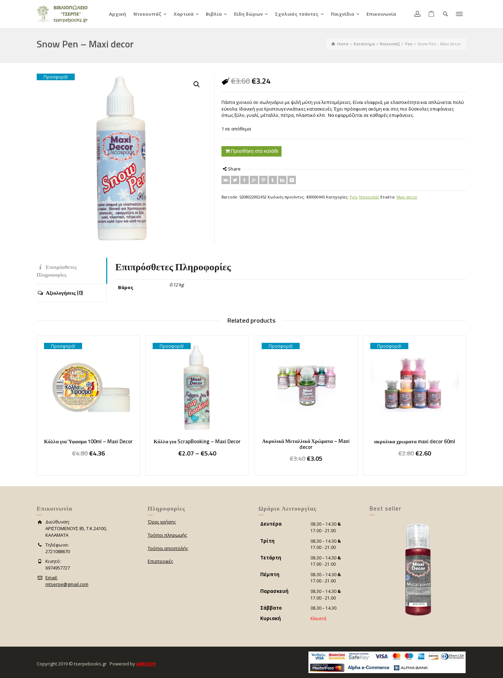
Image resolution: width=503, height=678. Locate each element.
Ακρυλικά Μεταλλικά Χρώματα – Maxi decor (306, 444)
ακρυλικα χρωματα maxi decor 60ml (414, 441)
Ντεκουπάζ (369, 196)
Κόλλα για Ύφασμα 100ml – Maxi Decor (88, 441)
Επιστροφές (160, 561)
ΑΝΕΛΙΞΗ (146, 664)
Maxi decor (406, 196)
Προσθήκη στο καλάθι (254, 151)
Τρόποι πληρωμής (167, 535)
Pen (353, 196)
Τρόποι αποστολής (168, 548)
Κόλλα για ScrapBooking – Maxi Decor (197, 441)
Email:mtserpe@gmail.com (66, 580)
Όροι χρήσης (162, 522)
